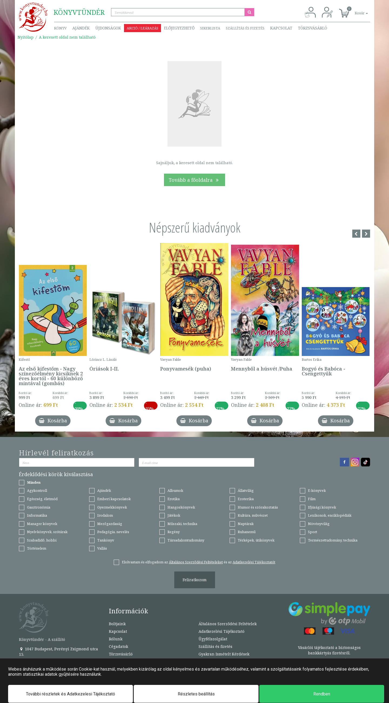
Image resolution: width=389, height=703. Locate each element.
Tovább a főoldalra (194, 180)
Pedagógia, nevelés (113, 531)
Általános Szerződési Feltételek (228, 623)
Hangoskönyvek (181, 507)
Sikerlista (210, 28)
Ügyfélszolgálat (213, 638)
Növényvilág (319, 523)
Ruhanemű (247, 531)
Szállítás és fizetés (245, 28)
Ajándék (81, 28)
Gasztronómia (38, 507)
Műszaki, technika (182, 523)
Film (312, 498)
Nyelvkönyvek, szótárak (47, 531)
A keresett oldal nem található (67, 37)
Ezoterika (246, 498)
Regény (173, 531)
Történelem (36, 548)
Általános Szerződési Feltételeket (196, 562)
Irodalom (105, 515)
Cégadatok (118, 646)
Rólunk (115, 638)
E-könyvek (317, 490)
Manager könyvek (42, 523)
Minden (34, 482)
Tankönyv (105, 540)
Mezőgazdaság (109, 523)
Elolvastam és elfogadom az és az (198, 562)
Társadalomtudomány (185, 540)
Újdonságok (108, 28)
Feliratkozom (195, 579)
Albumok (175, 490)
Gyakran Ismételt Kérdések (224, 654)
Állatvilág (246, 490)
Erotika (173, 498)
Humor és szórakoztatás (258, 507)
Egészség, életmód (42, 498)
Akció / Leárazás (142, 28)
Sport (312, 531)
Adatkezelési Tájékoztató (221, 631)
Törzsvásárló (312, 28)
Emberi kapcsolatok (114, 498)
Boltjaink (117, 623)
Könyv (60, 28)
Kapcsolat (281, 28)
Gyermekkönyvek (112, 507)
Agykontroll (37, 490)
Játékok (173, 515)
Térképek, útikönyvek (256, 540)
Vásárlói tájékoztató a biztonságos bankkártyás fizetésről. (329, 650)
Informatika (37, 515)
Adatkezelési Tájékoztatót (254, 562)
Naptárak (246, 523)
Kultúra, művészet (253, 515)
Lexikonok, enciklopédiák (329, 515)
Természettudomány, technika (332, 540)
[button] (355, 10)
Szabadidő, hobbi (41, 540)
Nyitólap (25, 37)
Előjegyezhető (179, 28)
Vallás (102, 548)
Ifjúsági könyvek (322, 507)
